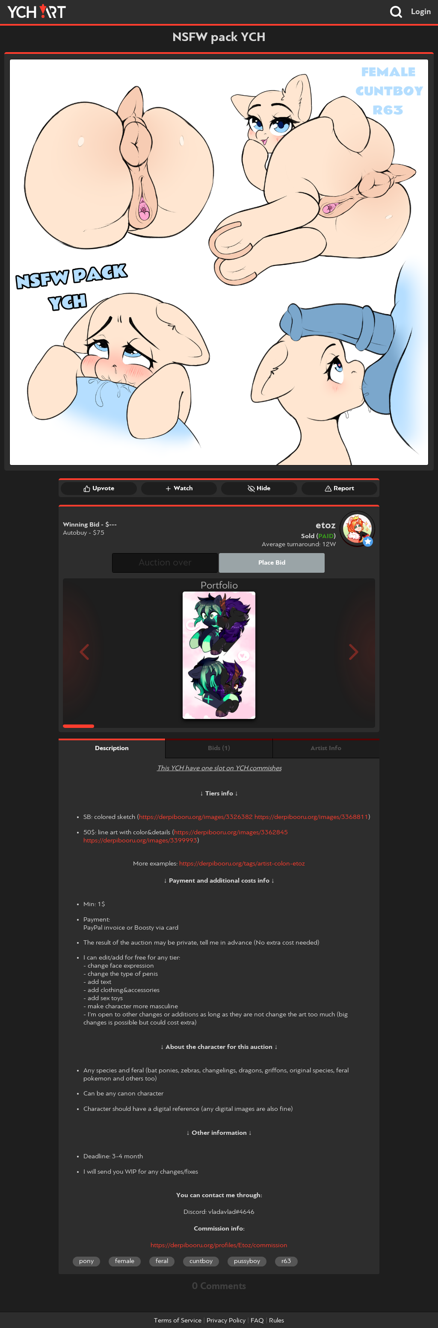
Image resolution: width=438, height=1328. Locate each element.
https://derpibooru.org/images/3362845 (231, 832)
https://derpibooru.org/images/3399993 (140, 840)
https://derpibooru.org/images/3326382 (196, 817)
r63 (286, 1261)
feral (162, 1261)
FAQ (257, 1320)
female (124, 1261)
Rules (276, 1320)
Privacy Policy (226, 1320)
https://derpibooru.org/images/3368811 (311, 817)
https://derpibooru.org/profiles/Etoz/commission (219, 1245)
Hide (259, 488)
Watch (179, 488)
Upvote (98, 488)
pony (86, 1261)
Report (339, 488)
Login (421, 12)
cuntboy (201, 1261)
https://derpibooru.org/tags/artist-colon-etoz (242, 863)
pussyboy (247, 1261)
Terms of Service (177, 1320)
